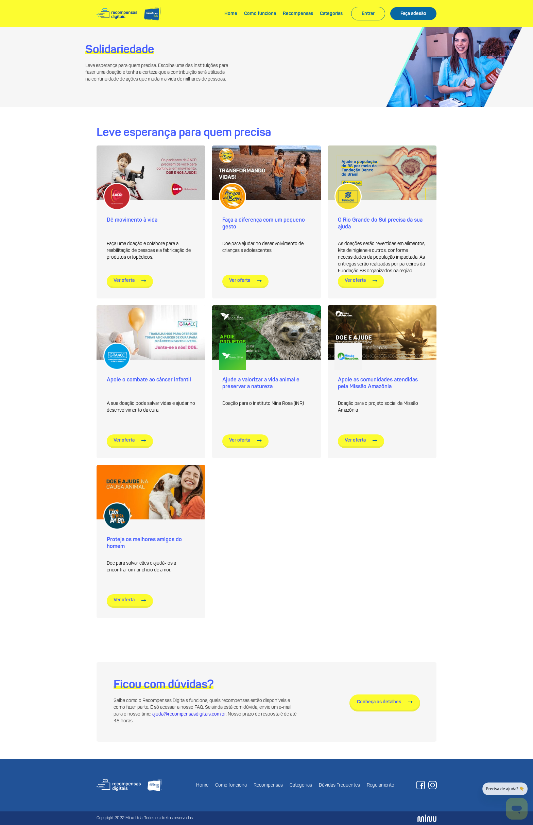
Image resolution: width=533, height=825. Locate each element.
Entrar (368, 13)
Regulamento (380, 785)
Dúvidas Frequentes (339, 785)
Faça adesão (413, 13)
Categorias (331, 13)
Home (230, 13)
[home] (129, 14)
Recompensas (298, 13)
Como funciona (260, 13)
